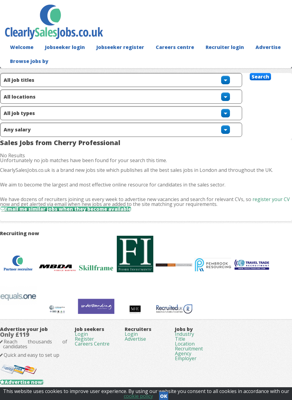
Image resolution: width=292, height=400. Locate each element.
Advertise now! (24, 382)
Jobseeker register (120, 47)
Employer (185, 358)
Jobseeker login (65, 47)
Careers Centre (92, 343)
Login (81, 334)
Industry (184, 334)
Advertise (268, 47)
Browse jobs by (29, 61)
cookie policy (138, 396)
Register (84, 339)
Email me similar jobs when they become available (68, 209)
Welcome (21, 47)
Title (180, 339)
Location (185, 343)
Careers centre (175, 47)
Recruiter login (225, 47)
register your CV (271, 199)
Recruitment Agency (189, 351)
